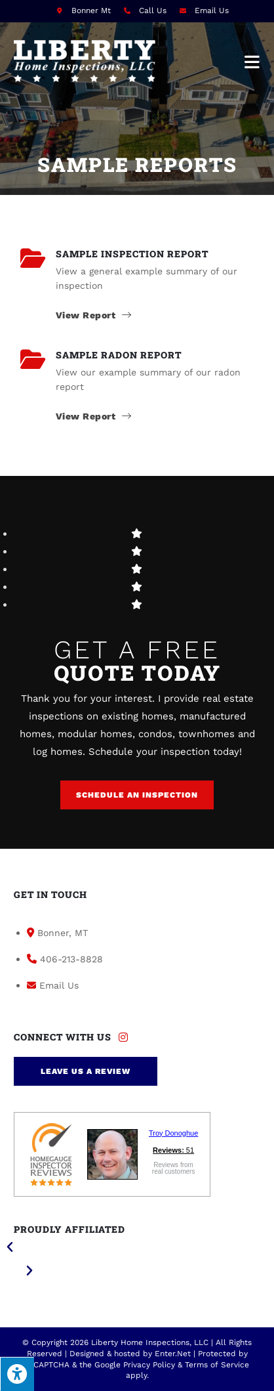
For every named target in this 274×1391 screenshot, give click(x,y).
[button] (137, 795)
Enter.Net (173, 1353)
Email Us (212, 10)
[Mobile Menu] (252, 61)
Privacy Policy (149, 1364)
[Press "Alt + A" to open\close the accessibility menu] (17, 1374)
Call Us (152, 10)
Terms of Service (217, 1364)
